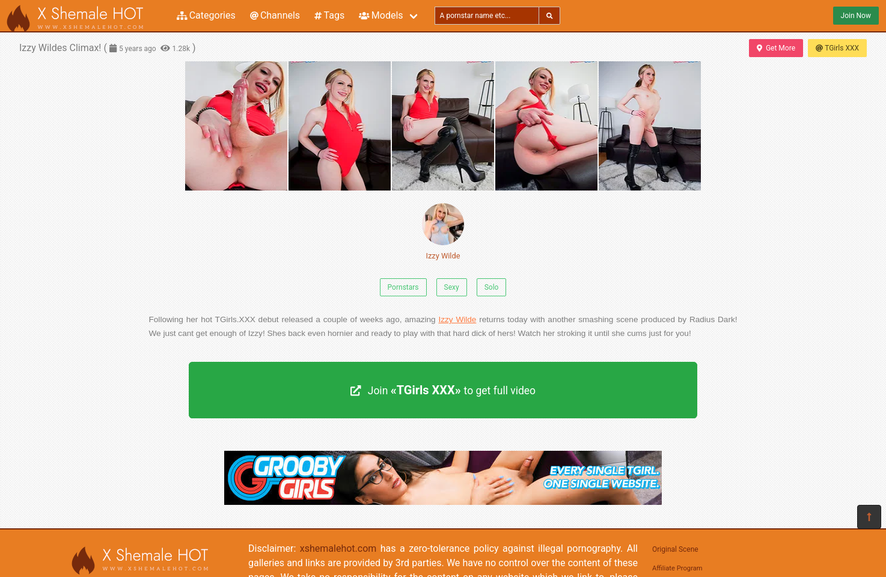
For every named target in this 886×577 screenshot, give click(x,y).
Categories (206, 15)
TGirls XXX (837, 48)
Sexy (451, 287)
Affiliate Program (677, 568)
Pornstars (403, 287)
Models (381, 15)
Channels (275, 15)
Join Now (856, 15)
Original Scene (675, 549)
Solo (491, 287)
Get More (776, 48)
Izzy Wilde (443, 231)
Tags (329, 15)
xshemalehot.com (338, 548)
